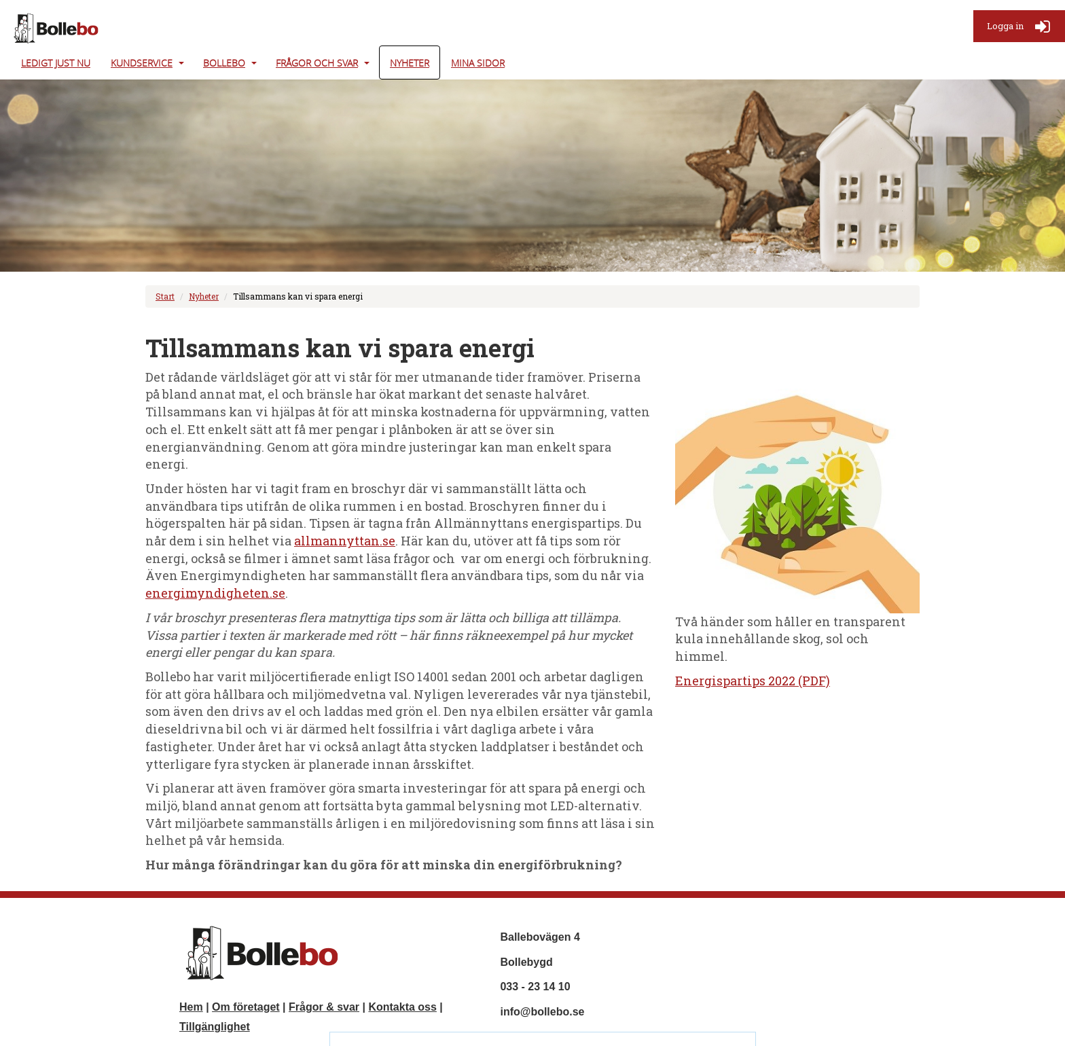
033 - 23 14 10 (535, 986)
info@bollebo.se (542, 1011)
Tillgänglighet (214, 1026)
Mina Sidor (478, 62)
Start (165, 296)
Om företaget (246, 1007)
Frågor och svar (317, 62)
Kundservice (142, 62)
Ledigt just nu (55, 62)
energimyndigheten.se (215, 593)
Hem (191, 1007)
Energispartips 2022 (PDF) (752, 680)
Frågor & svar (324, 1007)
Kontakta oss (402, 1007)
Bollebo (224, 62)
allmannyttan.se (344, 541)
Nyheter (409, 62)
